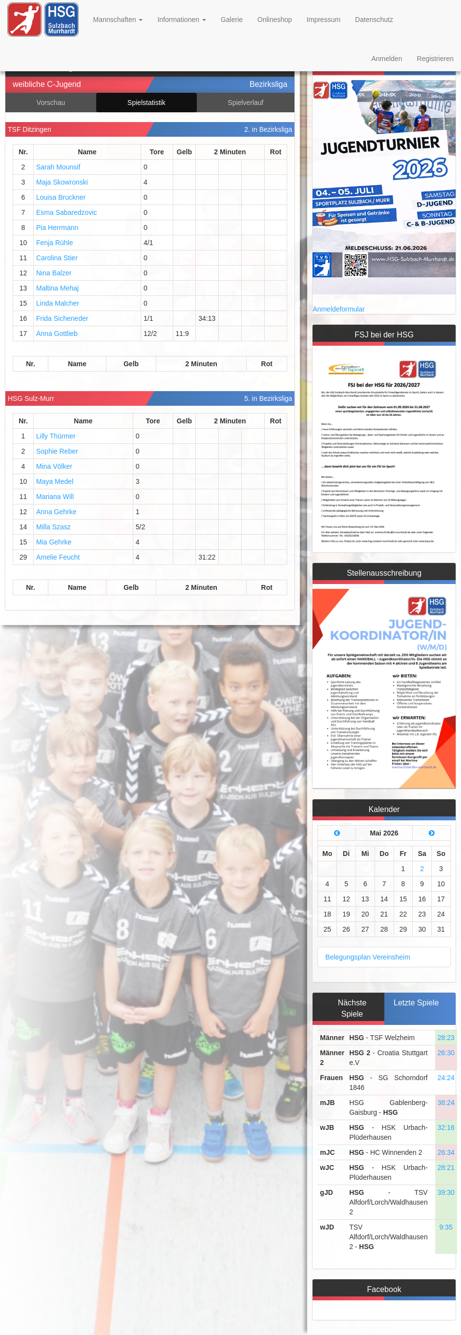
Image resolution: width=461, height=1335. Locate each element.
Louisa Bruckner (60, 197)
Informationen (181, 19)
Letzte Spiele (416, 1003)
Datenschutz (374, 19)
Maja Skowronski (62, 182)
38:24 (446, 1102)
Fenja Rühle (54, 243)
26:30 (446, 1053)
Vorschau (51, 102)
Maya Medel (54, 481)
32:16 (446, 1127)
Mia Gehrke (53, 542)
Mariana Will (55, 497)
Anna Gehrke (56, 512)
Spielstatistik (146, 102)
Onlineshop (274, 19)
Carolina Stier (57, 258)
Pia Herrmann (57, 227)
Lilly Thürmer (56, 436)
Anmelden (386, 59)
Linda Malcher (57, 303)
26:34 (446, 1152)
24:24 (446, 1078)
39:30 (446, 1192)
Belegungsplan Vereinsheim (367, 957)
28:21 (446, 1167)
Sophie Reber (57, 451)
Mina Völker (54, 466)
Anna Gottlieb (57, 333)
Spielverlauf (245, 102)
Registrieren (435, 59)
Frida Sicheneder (62, 318)
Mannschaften (118, 19)
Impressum (323, 19)
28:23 (446, 1038)
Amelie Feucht (58, 557)
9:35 (446, 1227)
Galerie (232, 19)
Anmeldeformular (339, 309)
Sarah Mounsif (58, 167)
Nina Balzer (53, 273)
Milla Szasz (53, 527)
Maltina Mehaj (57, 288)
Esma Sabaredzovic (66, 212)
